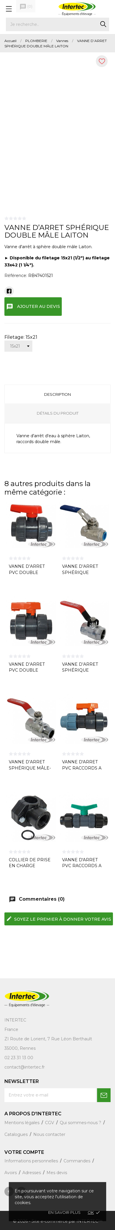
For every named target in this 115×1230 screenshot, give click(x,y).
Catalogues (16, 1134)
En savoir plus (64, 1212)
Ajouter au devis (33, 306)
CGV (50, 1122)
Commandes (77, 1161)
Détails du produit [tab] (58, 413)
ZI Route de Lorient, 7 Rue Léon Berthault (48, 1039)
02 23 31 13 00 (18, 1057)
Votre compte (24, 1152)
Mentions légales (22, 1122)
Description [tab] (57, 394)
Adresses (32, 1172)
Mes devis (56, 1172)
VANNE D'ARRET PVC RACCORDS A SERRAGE (81, 768)
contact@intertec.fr (24, 1067)
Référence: (15, 275)
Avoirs (11, 1172)
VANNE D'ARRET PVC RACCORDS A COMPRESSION (81, 865)
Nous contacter (49, 1134)
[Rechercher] (57, 24)
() (25, 6)
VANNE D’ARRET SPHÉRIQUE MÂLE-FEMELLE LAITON (30, 768)
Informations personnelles (31, 1161)
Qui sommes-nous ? (81, 1122)
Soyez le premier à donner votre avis (58, 919)
